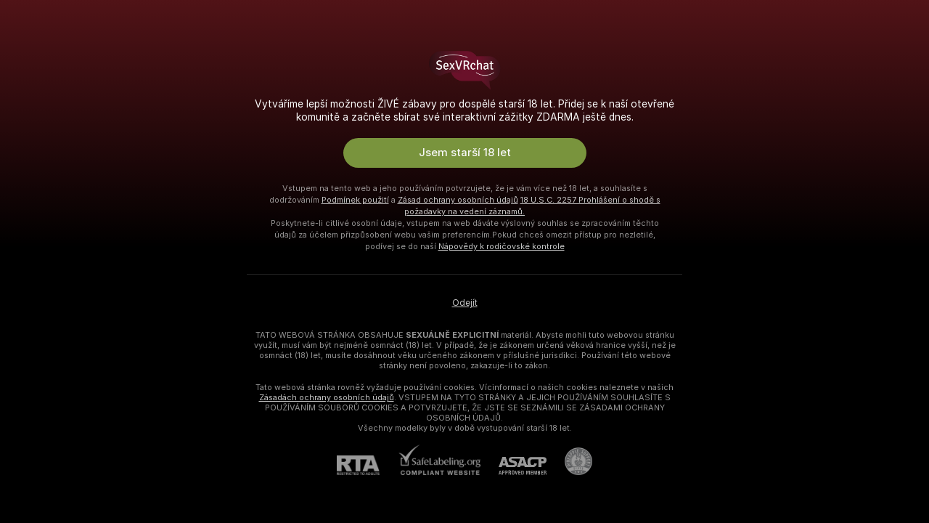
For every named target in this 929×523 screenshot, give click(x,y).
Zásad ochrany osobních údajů (458, 200)
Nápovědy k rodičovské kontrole (501, 246)
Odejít (465, 303)
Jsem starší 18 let (465, 152)
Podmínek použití (355, 200)
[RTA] (367, 465)
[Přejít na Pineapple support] (569, 461)
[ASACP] (513, 466)
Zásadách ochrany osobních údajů (326, 397)
